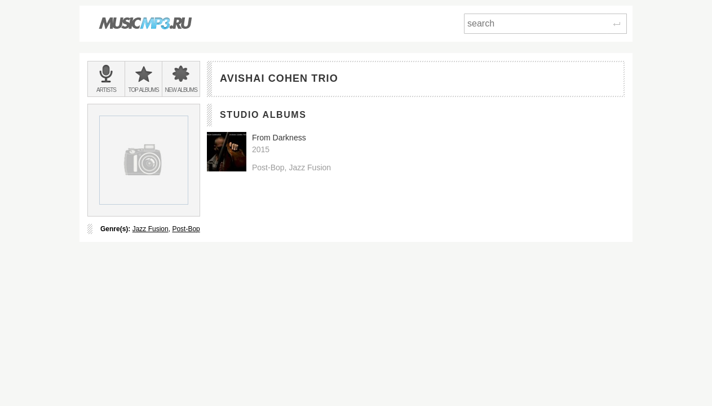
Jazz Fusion (150, 229)
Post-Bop (186, 229)
